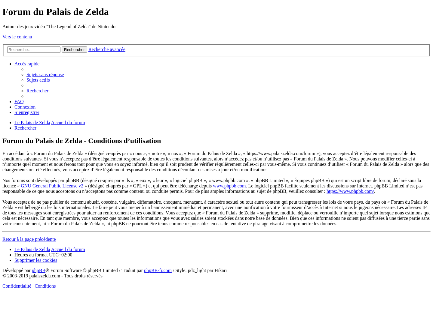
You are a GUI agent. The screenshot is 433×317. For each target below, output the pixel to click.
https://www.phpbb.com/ (350, 191)
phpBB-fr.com (158, 270)
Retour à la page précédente (29, 239)
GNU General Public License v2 (52, 185)
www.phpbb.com (229, 185)
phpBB (38, 270)
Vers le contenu (17, 36)
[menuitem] (45, 74)
